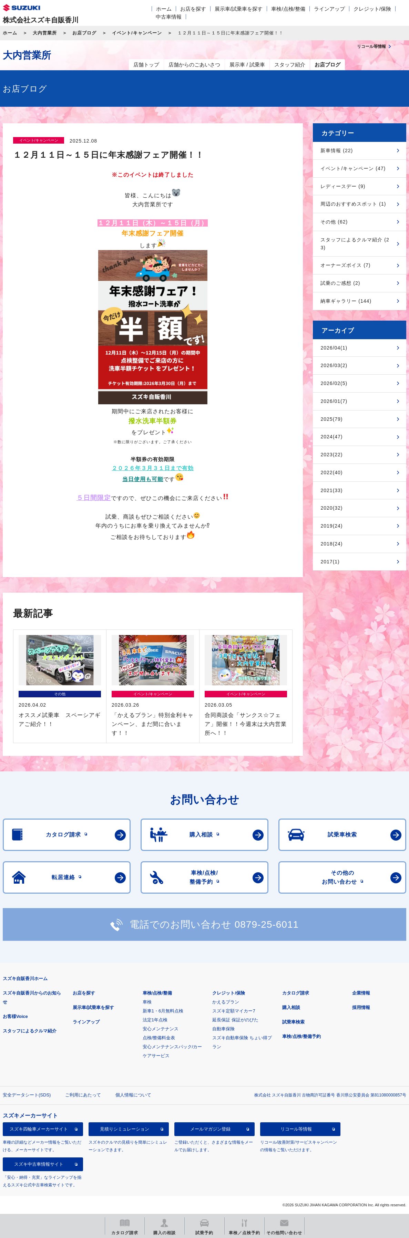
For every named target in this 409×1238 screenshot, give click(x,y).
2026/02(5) (333, 383)
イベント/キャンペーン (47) (353, 168)
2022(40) (331, 472)
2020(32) (331, 508)
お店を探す (193, 8)
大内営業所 (45, 32)
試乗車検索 (293, 1021)
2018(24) (331, 544)
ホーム (164, 8)
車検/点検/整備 (288, 8)
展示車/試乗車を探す (239, 8)
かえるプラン (225, 1002)
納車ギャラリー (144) (345, 301)
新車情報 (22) (336, 150)
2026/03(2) (333, 365)
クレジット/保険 (372, 8)
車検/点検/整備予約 (301, 1036)
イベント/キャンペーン (137, 32)
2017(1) (329, 561)
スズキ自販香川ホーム (25, 978)
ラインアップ (329, 8)
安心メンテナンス (160, 1028)
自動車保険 (223, 1028)
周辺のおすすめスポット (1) (353, 204)
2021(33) (331, 490)
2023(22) (331, 454)
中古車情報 (169, 16)
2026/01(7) (333, 401)
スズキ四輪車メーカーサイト (39, 1129)
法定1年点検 (155, 1019)
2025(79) (331, 419)
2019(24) (331, 526)
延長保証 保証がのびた (235, 1019)
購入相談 (291, 1007)
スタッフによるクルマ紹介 (30, 1030)
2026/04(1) (333, 348)
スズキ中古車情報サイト (38, 1164)
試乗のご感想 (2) (340, 283)
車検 (147, 1002)
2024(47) (331, 436)
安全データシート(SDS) (27, 1094)
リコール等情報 (296, 1129)
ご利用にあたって (83, 1094)
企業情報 (361, 993)
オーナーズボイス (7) (345, 265)
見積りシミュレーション (124, 1129)
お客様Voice (15, 1016)
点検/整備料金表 (159, 1037)
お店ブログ (84, 32)
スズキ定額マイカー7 (233, 1010)
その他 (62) (334, 222)
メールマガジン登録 (210, 1129)
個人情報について (133, 1094)
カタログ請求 (295, 993)
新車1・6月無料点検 (163, 1010)
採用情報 (361, 1007)
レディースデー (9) (342, 186)
